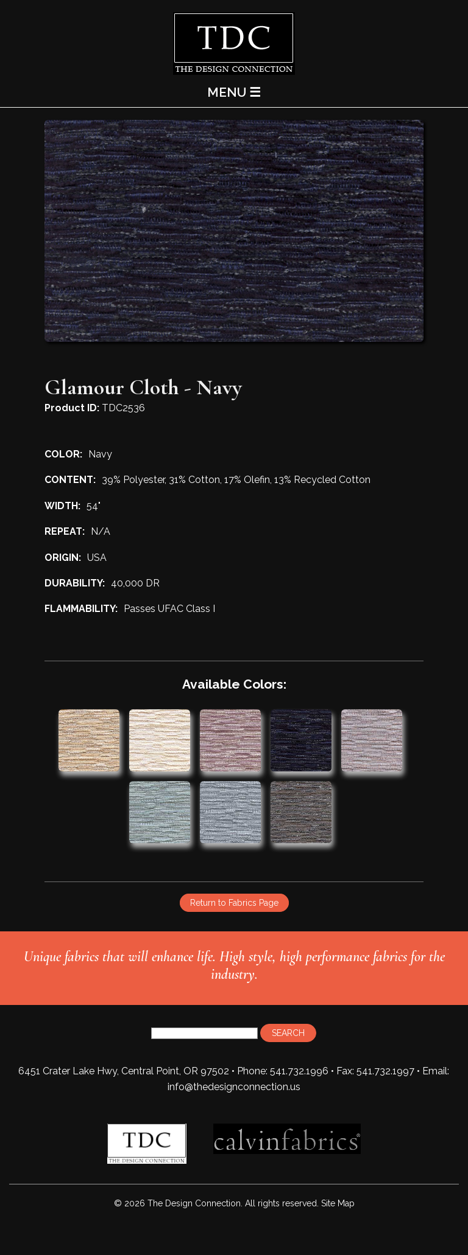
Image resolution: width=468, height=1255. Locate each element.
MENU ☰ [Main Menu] (234, 92)
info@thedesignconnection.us (234, 1087)
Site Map (338, 1203)
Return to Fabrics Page (234, 903)
